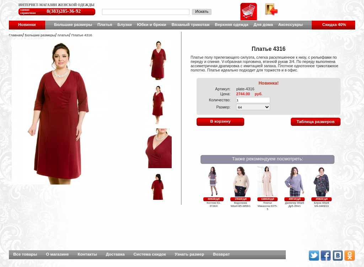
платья (63, 35)
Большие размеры (73, 24)
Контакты (87, 254)
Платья (104, 24)
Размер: (223, 107)
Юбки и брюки (151, 24)
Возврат (221, 254)
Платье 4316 (81, 35)
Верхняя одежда (231, 24)
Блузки (124, 24)
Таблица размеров (315, 121)
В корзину (220, 121)
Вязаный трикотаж (191, 24)
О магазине (57, 254)
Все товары (25, 254)
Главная (15, 35)
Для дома (263, 24)
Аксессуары (290, 24)
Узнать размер (189, 254)
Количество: (220, 100)
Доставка (115, 254)
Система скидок (150, 254)
